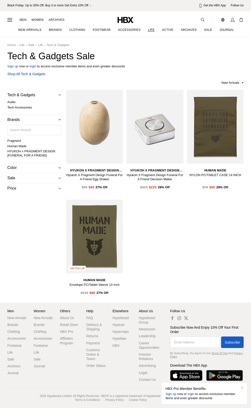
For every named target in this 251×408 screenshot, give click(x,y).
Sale (31, 45)
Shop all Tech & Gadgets (26, 74)
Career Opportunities (149, 345)
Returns (92, 336)
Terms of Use (219, 353)
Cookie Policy (138, 400)
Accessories (16, 338)
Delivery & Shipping (94, 327)
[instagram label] (179, 318)
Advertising (147, 366)
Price (11, 188)
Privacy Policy (114, 400)
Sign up (12, 66)
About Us (67, 318)
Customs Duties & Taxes (93, 354)
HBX (116, 346)
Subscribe (232, 342)
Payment (93, 343)
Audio (11, 102)
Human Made (16, 146)
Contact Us (147, 380)
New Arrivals (16, 318)
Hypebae (119, 338)
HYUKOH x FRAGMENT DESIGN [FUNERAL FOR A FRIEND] (31, 153)
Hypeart (119, 325)
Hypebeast (121, 318)
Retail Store (69, 325)
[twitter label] (186, 318)
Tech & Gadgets (58, 45)
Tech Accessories (19, 107)
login (32, 66)
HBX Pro (66, 332)
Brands (13, 120)
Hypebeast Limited (59, 396)
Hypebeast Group (147, 320)
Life (22, 45)
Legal (143, 373)
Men (23, 19)
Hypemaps (121, 332)
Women (37, 19)
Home (11, 45)
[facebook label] (172, 318)
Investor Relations (146, 356)
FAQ (89, 318)
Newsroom (147, 329)
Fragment (14, 141)
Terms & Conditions (87, 400)
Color (12, 168)
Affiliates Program (66, 340)
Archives (56, 19)
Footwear (14, 346)
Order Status (96, 366)
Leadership (147, 336)
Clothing (13, 332)
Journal (13, 373)
